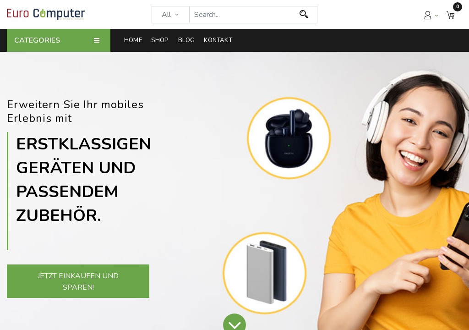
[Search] (303, 14)
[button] (450, 14)
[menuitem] (135, 40)
